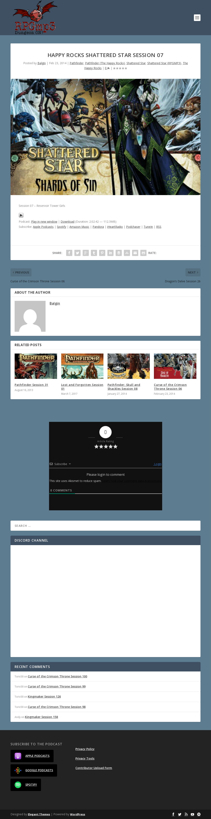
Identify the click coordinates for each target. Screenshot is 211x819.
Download (67, 221)
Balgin (42, 63)
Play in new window (44, 221)
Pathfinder (76, 63)
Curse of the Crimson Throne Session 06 (170, 386)
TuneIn (148, 227)
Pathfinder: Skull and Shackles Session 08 (124, 386)
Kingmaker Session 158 (41, 717)
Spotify (61, 227)
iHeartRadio (115, 227)
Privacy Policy (85, 749)
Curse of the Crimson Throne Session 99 (57, 686)
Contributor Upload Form (93, 768)
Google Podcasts (34, 770)
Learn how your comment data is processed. (132, 481)
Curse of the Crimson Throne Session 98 (57, 707)
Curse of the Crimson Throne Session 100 (57, 676)
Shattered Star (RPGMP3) (164, 63)
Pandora (98, 227)
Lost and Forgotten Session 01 (82, 386)
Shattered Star (136, 63)
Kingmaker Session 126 (44, 696)
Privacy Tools (84, 758)
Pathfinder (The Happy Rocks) (105, 63)
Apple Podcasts (43, 227)
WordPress (77, 814)
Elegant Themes (39, 814)
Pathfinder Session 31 (31, 385)
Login (157, 464)
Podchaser (133, 227)
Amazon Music (79, 227)
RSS (158, 227)
